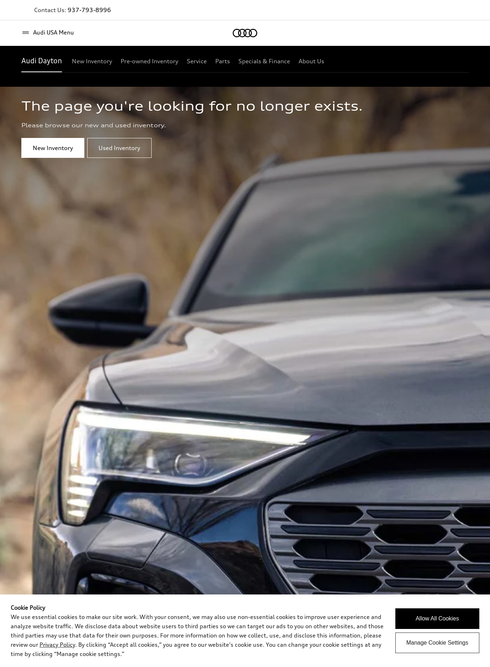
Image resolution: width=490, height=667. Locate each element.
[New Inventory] (92, 61)
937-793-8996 (89, 10)
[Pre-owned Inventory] (149, 61)
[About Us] (311, 61)
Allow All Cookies (437, 618)
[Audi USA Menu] (47, 33)
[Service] (197, 61)
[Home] (245, 33)
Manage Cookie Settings (437, 643)
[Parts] (222, 61)
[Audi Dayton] (41, 61)
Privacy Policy (57, 644)
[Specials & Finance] (264, 61)
